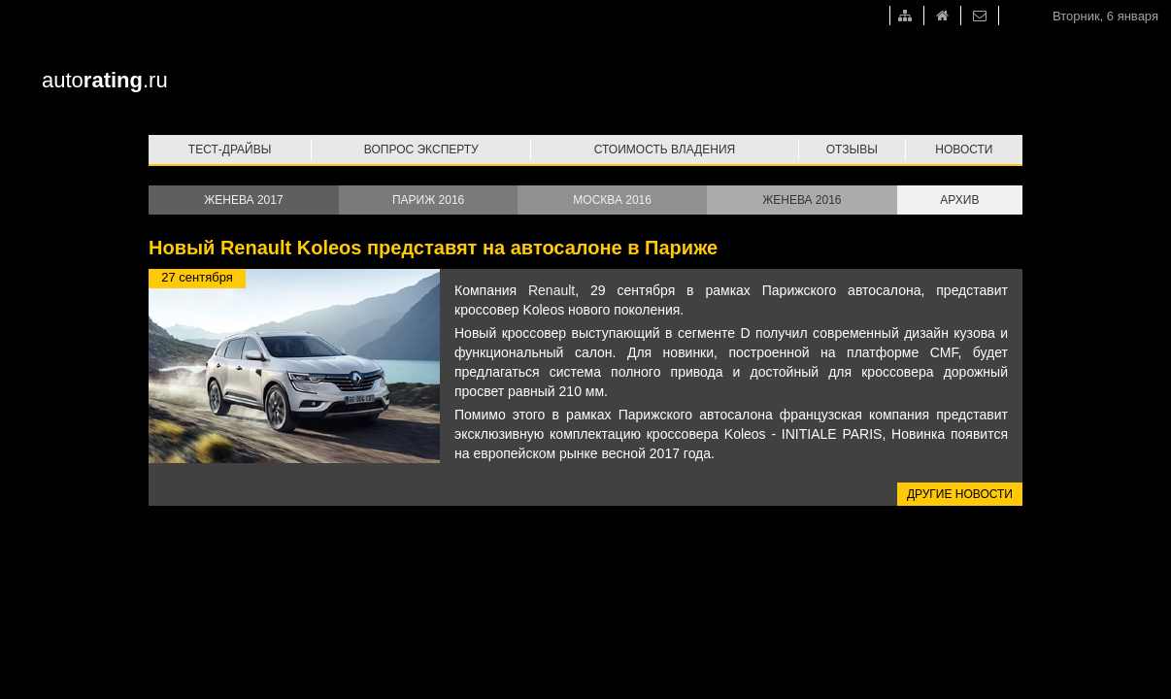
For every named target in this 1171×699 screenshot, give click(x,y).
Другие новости (960, 494)
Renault (551, 290)
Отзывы (852, 149)
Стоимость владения (664, 149)
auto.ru (105, 80)
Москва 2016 (612, 200)
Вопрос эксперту (421, 149)
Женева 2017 (243, 200)
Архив (959, 200)
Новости (963, 149)
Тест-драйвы (230, 149)
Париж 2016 (428, 200)
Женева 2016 (801, 200)
